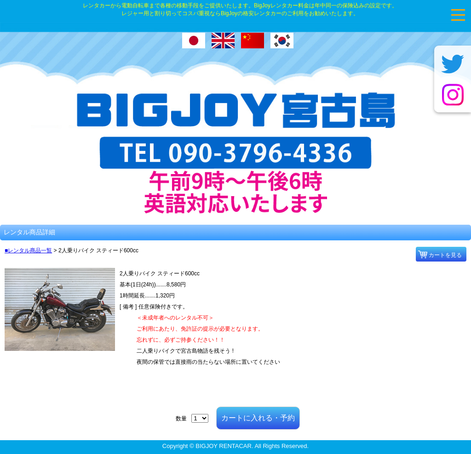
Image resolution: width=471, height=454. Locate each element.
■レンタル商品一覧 (28, 250)
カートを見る (445, 255)
